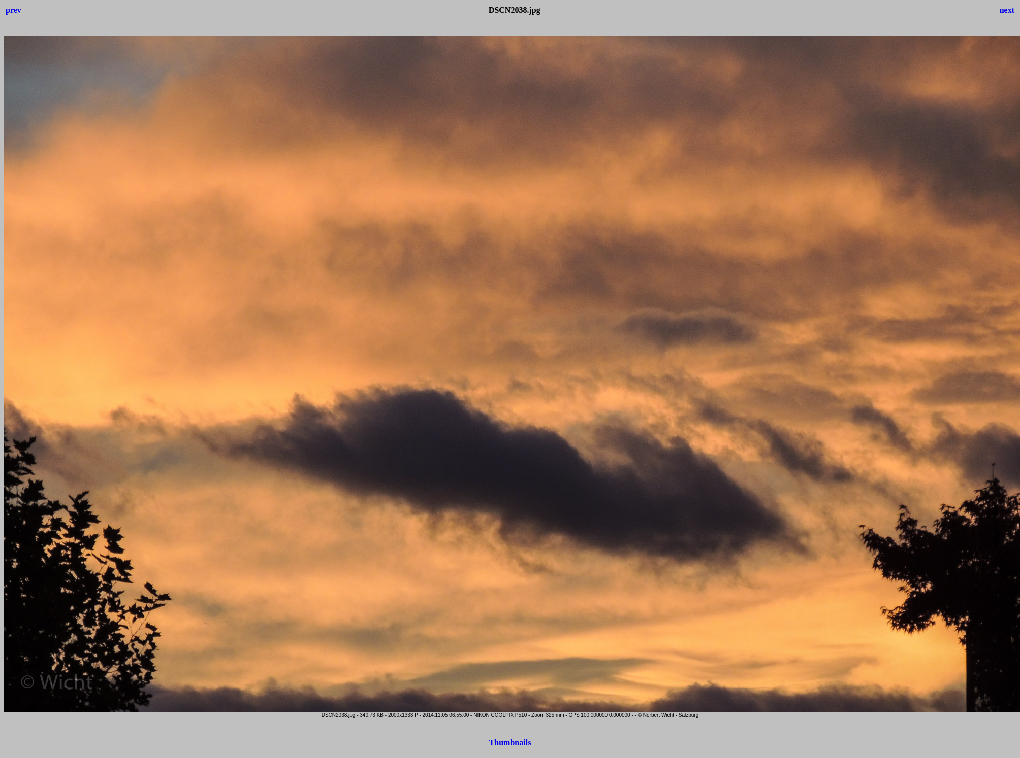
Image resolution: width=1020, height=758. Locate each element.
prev (13, 10)
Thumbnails (510, 742)
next (1007, 10)
